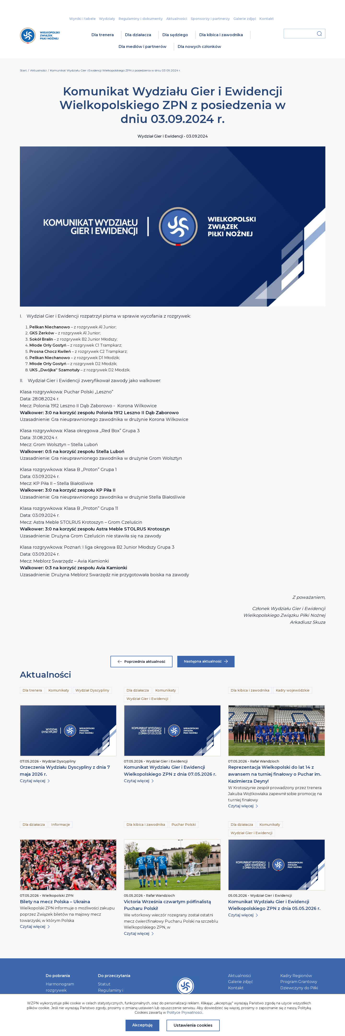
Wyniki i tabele (82, 19)
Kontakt (266, 19)
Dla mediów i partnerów (143, 46)
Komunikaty (58, 690)
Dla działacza (138, 35)
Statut (104, 984)
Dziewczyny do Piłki (299, 988)
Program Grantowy (298, 981)
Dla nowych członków (199, 46)
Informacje (60, 824)
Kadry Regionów (296, 975)
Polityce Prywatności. (185, 1012)
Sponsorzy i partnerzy (210, 19)
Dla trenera (103, 35)
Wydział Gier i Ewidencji (147, 699)
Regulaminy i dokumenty (141, 19)
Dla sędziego (175, 35)
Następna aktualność (206, 661)
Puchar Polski (184, 824)
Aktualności (176, 19)
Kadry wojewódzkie (293, 690)
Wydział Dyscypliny (92, 690)
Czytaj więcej (35, 781)
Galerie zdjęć (244, 19)
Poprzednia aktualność (141, 661)
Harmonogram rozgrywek (60, 987)
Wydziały (107, 19)
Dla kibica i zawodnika (221, 35)
